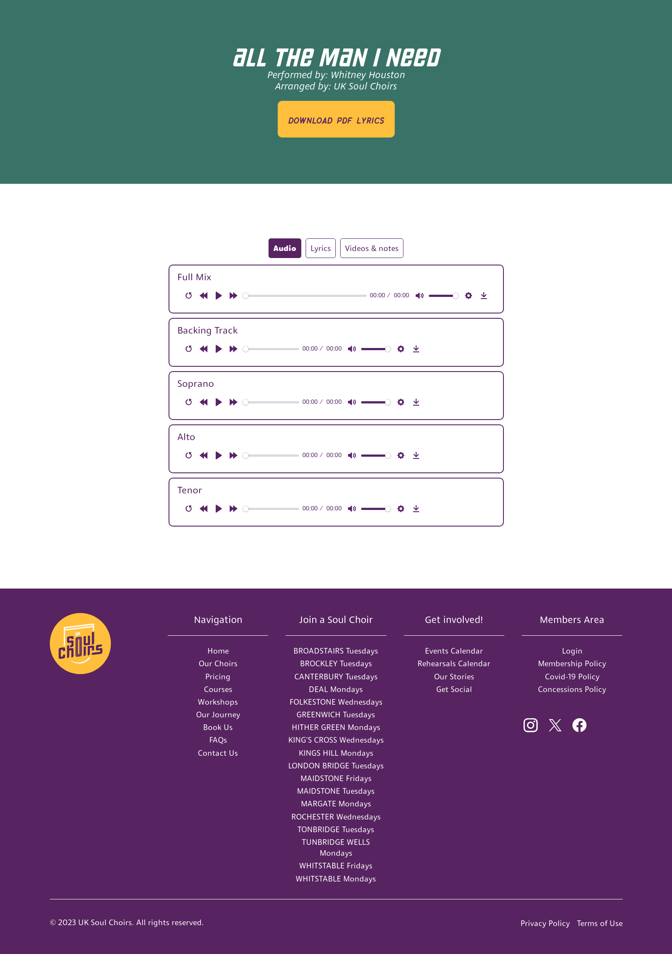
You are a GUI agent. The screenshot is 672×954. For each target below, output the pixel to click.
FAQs (218, 740)
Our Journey (218, 714)
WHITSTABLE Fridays (335, 866)
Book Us (218, 727)
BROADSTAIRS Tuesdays (335, 651)
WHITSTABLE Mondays (336, 879)
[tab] (285, 248)
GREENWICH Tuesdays (335, 714)
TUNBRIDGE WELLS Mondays (336, 847)
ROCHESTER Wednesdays (336, 817)
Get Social (454, 689)
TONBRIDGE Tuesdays (335, 829)
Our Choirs (218, 663)
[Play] (219, 296)
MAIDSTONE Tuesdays (336, 791)
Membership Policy (572, 663)
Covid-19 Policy (572, 677)
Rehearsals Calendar (453, 663)
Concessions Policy (572, 689)
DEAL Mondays (336, 689)
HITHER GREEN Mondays (336, 727)
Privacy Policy (545, 923)
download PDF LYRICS (336, 119)
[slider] (305, 296)
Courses (218, 689)
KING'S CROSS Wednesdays (336, 740)
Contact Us (218, 753)
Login (572, 651)
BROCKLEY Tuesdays (336, 663)
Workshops (218, 702)
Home (218, 651)
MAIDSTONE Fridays (336, 778)
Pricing (218, 677)
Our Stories (454, 677)
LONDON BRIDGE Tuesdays (336, 766)
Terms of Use (600, 923)
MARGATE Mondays (336, 804)
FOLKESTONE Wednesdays (336, 702)
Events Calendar (454, 651)
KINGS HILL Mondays (336, 753)
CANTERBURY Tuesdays (336, 677)
